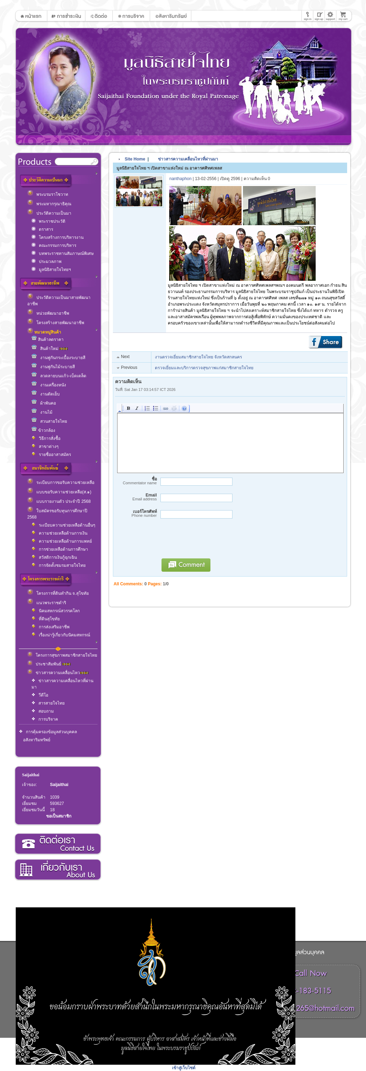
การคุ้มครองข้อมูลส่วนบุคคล (48, 731)
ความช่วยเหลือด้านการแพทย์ (61, 541)
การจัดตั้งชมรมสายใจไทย (58, 565)
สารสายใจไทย (48, 703)
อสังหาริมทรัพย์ (36, 739)
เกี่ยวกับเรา (57, 870)
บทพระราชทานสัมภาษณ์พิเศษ (62, 253)
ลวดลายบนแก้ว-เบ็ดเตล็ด (58, 375)
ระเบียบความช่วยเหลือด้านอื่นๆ (63, 525)
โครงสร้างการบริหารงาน (57, 237)
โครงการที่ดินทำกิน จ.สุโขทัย (58, 593)
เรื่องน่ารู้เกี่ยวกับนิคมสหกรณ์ (60, 635)
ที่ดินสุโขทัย (45, 618)
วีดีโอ (39, 695)
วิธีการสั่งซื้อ (45, 438)
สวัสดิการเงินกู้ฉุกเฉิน (54, 557)
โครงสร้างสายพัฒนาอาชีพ (55, 322)
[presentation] (211, 541)
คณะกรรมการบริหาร (53, 245)
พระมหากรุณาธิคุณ (49, 203)
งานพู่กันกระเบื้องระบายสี (58, 357)
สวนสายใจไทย (49, 421)
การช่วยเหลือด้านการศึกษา (59, 549)
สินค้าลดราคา (47, 339)
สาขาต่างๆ (44, 446)
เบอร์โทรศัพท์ (136, 513)
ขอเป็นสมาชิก (58, 816)
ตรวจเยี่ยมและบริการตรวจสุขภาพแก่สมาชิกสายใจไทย (204, 367)
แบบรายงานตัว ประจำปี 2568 (59, 501)
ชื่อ (136, 481)
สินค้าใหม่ (49, 348)
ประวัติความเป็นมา (49, 213)
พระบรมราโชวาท (47, 194)
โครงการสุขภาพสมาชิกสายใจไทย (62, 655)
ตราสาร (42, 229)
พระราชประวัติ (48, 221)
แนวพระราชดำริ (46, 602)
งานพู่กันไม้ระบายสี (53, 366)
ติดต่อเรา (57, 844)
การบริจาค (44, 719)
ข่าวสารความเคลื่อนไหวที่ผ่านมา (184, 159)
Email (136, 497)
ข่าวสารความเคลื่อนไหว (57, 672)
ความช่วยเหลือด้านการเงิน (59, 533)
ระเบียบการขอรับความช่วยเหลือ (60, 482)
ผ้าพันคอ (43, 403)
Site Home (135, 159)
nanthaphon (181, 178)
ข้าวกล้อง (43, 430)
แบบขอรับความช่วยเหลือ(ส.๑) (59, 492)
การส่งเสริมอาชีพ (50, 626)
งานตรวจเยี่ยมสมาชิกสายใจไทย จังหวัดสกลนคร (198, 357)
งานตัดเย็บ (45, 394)
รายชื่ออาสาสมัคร (51, 454)
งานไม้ (41, 412)
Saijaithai (30, 774)
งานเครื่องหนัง (48, 385)
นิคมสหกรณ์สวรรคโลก (55, 610)
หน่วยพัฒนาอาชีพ (48, 313)
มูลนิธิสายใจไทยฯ (51, 269)
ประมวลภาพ (46, 261)
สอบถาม (42, 711)
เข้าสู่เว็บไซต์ (183, 1067)
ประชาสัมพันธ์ (49, 664)
